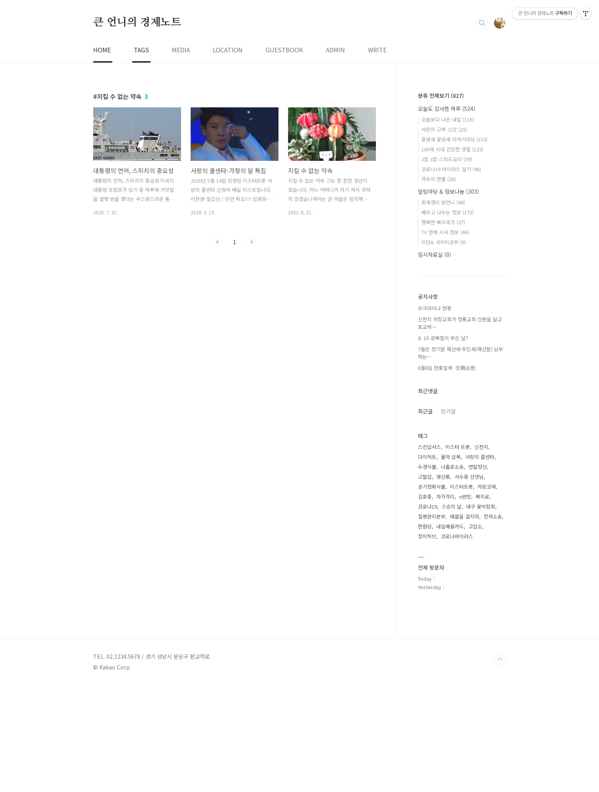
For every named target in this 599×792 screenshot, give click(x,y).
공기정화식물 (431, 593)
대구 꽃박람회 (480, 613)
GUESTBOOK (284, 156)
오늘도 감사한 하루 (446, 215)
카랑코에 (487, 593)
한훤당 (425, 633)
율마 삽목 (451, 563)
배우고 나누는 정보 (447, 319)
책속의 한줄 (438, 286)
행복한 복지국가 (443, 329)
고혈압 (425, 583)
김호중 (425, 603)
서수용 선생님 (469, 583)
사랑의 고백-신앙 (444, 236)
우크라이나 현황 (435, 415)
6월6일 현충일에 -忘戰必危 (447, 474)
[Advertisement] (229, 61)
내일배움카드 (450, 633)
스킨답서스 (429, 553)
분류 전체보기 (441, 202)
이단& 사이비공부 (443, 349)
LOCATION (228, 156)
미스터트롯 (461, 593)
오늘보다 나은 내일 (447, 226)
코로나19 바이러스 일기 (451, 276)
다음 (251, 348)
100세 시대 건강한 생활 (452, 256)
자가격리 (445, 603)
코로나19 (427, 613)
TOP (500, 766)
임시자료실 (434, 361)
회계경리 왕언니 (443, 309)
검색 (482, 130)
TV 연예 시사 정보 (445, 339)
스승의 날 (451, 613)
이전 (217, 348)
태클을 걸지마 (464, 623)
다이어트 (427, 563)
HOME (102, 156)
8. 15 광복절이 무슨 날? (443, 445)
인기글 (448, 518)
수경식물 (427, 573)
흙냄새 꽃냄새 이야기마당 (454, 246)
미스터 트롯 (457, 553)
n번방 (465, 603)
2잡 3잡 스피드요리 (446, 266)
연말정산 (477, 573)
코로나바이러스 (457, 643)
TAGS (141, 156)
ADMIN (335, 156)
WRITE (377, 156)
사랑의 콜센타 (479, 563)
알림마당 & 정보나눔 (448, 298)
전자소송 (493, 623)
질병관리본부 (431, 623)
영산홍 (443, 583)
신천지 (481, 553)
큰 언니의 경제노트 (137, 129)
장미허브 (427, 643)
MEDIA (181, 156)
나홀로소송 (452, 573)
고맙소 (475, 633)
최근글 (425, 518)
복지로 (482, 603)
